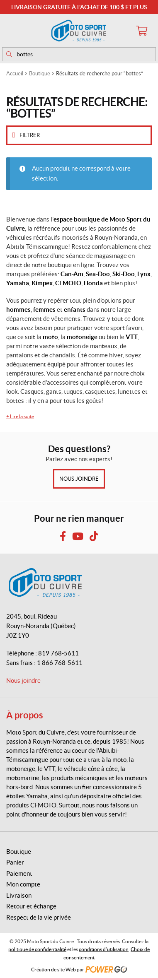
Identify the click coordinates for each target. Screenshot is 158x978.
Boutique (39, 73)
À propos (24, 715)
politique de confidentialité (37, 949)
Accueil (14, 73)
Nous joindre (79, 479)
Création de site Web (53, 969)
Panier (15, 862)
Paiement (19, 873)
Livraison (19, 895)
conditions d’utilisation (104, 949)
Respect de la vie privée (38, 917)
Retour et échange (31, 906)
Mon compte (23, 884)
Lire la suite (20, 416)
